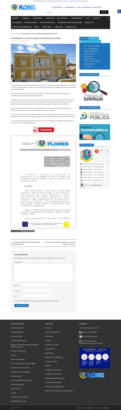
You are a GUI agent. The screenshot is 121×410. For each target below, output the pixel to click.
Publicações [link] (37, 18)
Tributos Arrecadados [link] (17, 328)
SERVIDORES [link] (85, 41)
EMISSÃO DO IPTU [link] (89, 54)
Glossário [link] (48, 328)
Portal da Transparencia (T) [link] (64, 1)
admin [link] (26, 41)
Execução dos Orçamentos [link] (19, 340)
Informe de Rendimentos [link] (52, 332)
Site (15, 296)
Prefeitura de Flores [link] (83, 188)
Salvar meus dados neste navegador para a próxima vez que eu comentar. (37, 301)
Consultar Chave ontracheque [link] (19, 397)
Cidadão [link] (15, 18)
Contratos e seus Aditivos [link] (18, 351)
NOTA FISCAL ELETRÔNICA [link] (92, 46)
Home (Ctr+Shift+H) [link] (49, 1)
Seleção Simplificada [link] (47, 22)
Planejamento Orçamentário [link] (54, 370)
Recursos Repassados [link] (17, 332)
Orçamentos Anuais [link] (17, 336)
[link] (23, 7)
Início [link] (12, 33)
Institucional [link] (62, 18)
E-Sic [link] (87, 18)
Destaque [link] (18, 33)
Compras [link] (13, 355)
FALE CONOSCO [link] (86, 7)
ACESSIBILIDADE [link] (57, 7)
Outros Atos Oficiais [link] (51, 361)
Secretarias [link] (50, 18)
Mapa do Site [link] (89, 22)
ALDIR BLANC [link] (58, 27)
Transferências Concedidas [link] (53, 382)
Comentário (18, 262)
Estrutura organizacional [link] (22, 27)
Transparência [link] (76, 18)
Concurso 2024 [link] (70, 27)
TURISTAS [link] (96, 41)
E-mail (16, 291)
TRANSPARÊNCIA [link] (70, 7)
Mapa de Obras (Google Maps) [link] (54, 357)
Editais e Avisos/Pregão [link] (18, 359)
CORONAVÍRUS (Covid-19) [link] (18, 401)
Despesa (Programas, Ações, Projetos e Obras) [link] (59, 391)
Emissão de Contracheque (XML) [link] (20, 372)
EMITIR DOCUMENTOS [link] (90, 51)
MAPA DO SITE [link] (97, 7)
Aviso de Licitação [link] (16, 376)
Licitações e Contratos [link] (52, 344)
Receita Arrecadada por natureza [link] (55, 378)
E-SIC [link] (79, 7)
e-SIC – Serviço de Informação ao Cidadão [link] (23, 363)
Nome (16, 285)
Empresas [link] (25, 18)
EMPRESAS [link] (93, 38)
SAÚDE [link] (36, 27)
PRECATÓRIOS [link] (47, 27)
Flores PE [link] (31, 231)
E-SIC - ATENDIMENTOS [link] (91, 48)
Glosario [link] (96, 18)
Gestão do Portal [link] (16, 388)
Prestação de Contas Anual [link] (53, 374)
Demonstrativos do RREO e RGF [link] (54, 386)
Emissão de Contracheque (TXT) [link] (20, 368)
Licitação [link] (48, 340)
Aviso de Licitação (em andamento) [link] (21, 380)
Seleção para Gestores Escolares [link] (70, 22)
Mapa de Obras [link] (49, 353)
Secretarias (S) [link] (83, 1)
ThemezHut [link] (107, 408)
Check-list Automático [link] (17, 384)
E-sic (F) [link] (76, 1)
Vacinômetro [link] (17, 22)
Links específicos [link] (50, 349)
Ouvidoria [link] (48, 365)
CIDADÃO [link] (84, 38)
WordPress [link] (90, 408)
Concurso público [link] (31, 22)
